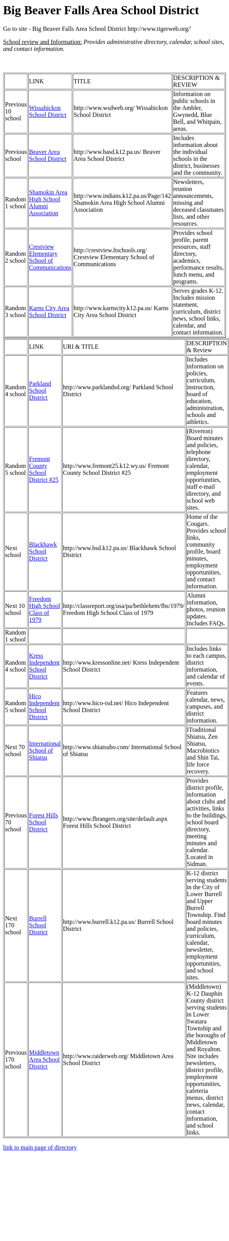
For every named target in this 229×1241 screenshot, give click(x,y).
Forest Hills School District (43, 822)
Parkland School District (40, 390)
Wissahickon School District (47, 111)
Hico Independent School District (44, 706)
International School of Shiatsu (45, 750)
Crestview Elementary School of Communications (50, 257)
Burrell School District (38, 925)
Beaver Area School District (47, 155)
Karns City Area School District (49, 311)
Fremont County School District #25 (43, 469)
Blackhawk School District (43, 551)
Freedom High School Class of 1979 (44, 609)
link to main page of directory (40, 1147)
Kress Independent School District (44, 666)
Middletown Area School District (44, 1059)
